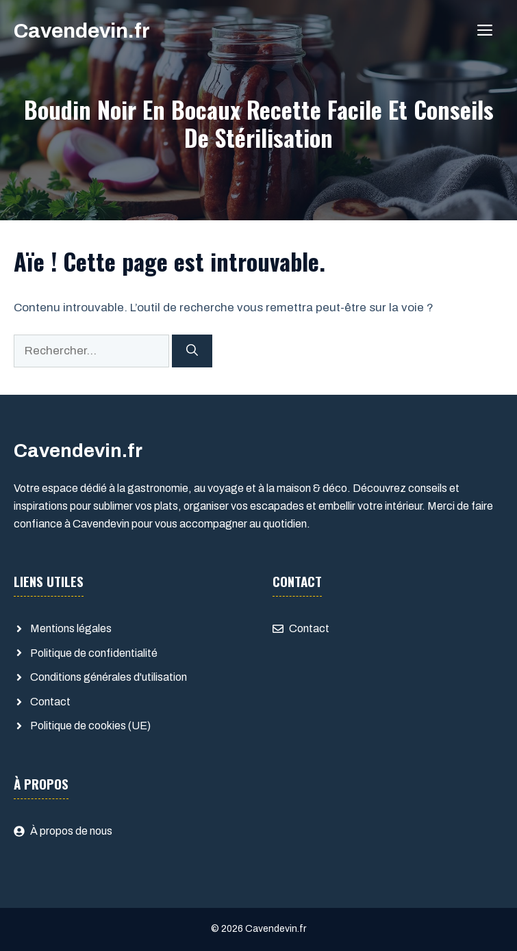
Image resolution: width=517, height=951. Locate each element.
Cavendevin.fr (82, 31)
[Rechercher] (192, 351)
